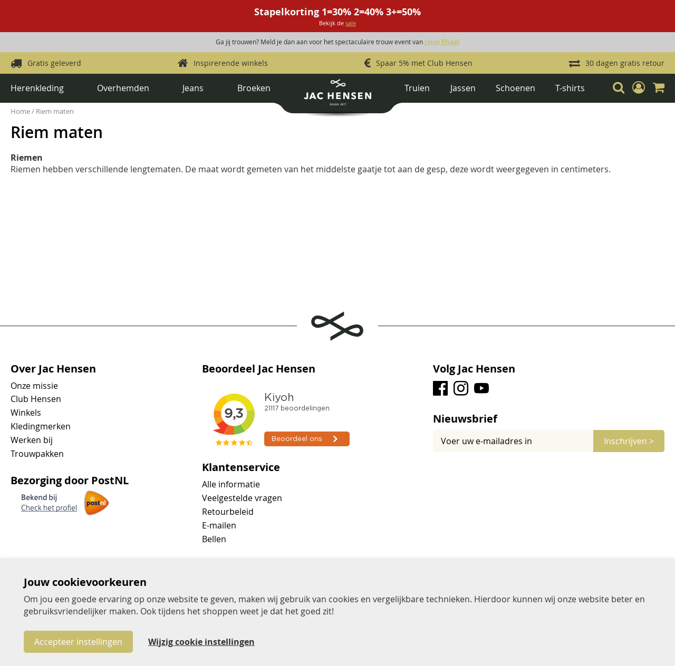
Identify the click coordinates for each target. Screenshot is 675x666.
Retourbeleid (228, 511)
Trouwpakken (37, 453)
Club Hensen (36, 399)
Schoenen (515, 88)
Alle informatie (231, 484)
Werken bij (32, 440)
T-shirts (570, 88)
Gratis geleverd (54, 63)
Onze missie (34, 385)
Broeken (254, 88)
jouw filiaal (442, 41)
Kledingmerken (41, 426)
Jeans (193, 88)
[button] (638, 87)
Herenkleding (37, 88)
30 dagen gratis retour (624, 63)
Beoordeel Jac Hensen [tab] (258, 369)
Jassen (463, 88)
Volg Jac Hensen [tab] (474, 369)
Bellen (214, 539)
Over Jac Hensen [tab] (53, 369)
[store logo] (337, 96)
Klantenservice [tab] (241, 467)
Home (21, 111)
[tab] (548, 419)
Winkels (26, 412)
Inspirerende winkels (231, 63)
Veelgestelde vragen (242, 498)
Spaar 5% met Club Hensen (424, 63)
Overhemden (123, 88)
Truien (417, 88)
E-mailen (219, 525)
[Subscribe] (628, 441)
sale (350, 23)
